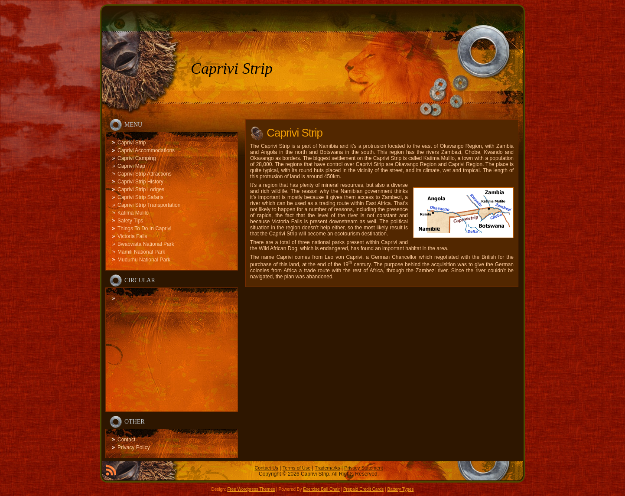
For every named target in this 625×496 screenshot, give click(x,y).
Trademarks (327, 467)
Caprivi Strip (232, 68)
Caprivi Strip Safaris (140, 197)
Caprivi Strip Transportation (148, 205)
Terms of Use (297, 467)
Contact (126, 440)
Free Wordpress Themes (251, 489)
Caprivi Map (131, 166)
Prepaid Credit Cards (363, 489)
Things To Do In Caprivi (144, 228)
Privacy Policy (133, 447)
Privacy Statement (363, 467)
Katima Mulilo (133, 213)
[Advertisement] (171, 348)
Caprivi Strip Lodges (140, 189)
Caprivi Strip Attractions (144, 174)
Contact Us (266, 467)
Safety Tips (130, 221)
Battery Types (400, 489)
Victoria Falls (132, 236)
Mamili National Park (141, 252)
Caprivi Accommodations (146, 150)
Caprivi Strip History (140, 182)
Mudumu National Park (143, 260)
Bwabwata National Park (145, 244)
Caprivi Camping (136, 158)
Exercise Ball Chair (321, 489)
